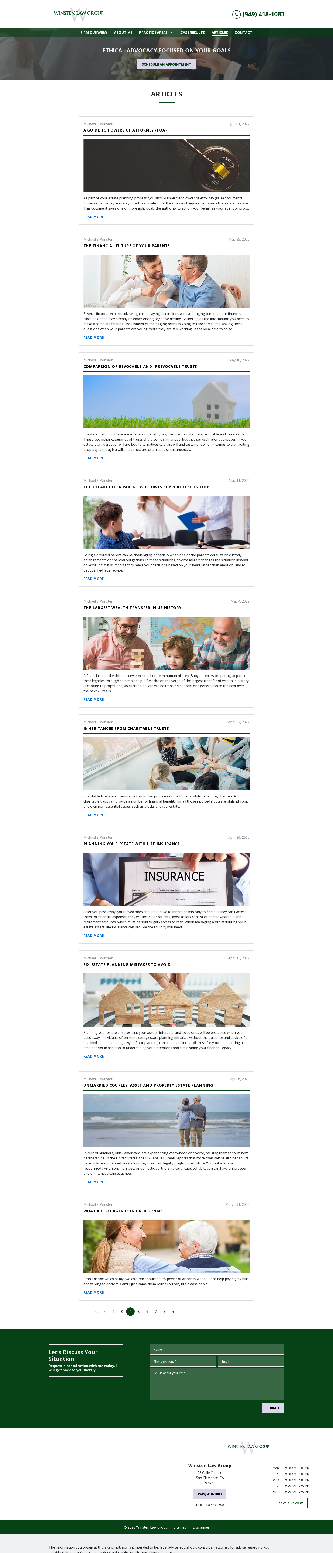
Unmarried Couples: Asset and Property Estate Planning (148, 1085)
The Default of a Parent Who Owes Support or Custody (146, 486)
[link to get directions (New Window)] (210, 1460)
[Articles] (220, 32)
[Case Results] (193, 32)
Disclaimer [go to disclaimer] (201, 1509)
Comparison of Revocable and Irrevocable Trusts (140, 366)
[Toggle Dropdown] (172, 32)
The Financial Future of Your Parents (126, 245)
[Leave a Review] (290, 1485)
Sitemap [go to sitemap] (180, 1509)
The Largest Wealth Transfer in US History (132, 607)
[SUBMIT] (273, 1408)
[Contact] (243, 32)
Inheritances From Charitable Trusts (126, 728)
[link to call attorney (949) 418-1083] (258, 14)
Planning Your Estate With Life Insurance (131, 843)
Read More (93, 216)
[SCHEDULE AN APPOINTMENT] (166, 64)
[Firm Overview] (94, 32)
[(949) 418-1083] (209, 1476)
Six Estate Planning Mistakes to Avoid (127, 964)
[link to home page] (80, 14)
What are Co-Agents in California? (123, 1210)
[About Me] (123, 32)
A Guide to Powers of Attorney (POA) (125, 130)
